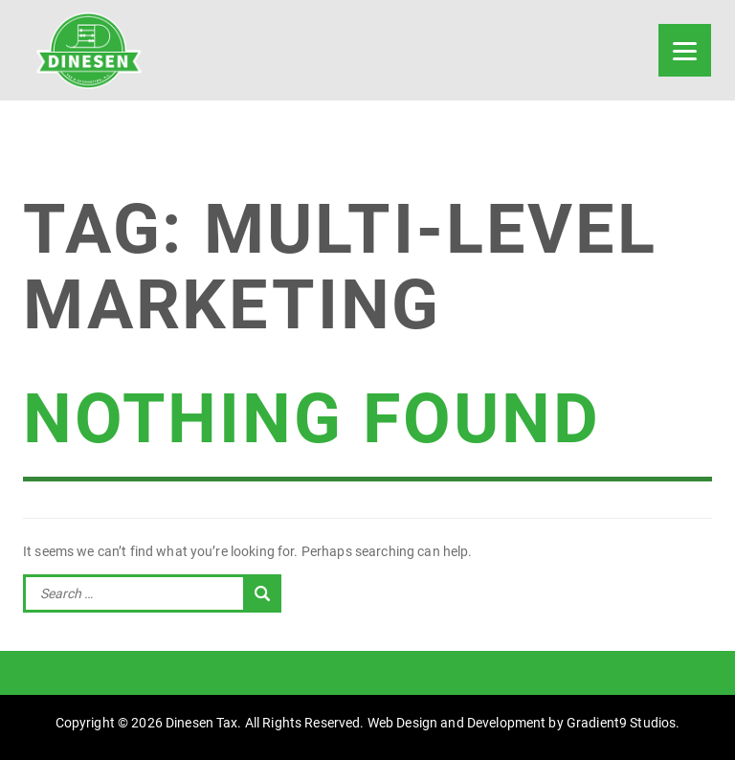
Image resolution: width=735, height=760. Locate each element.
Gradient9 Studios (621, 722)
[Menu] (684, 50)
